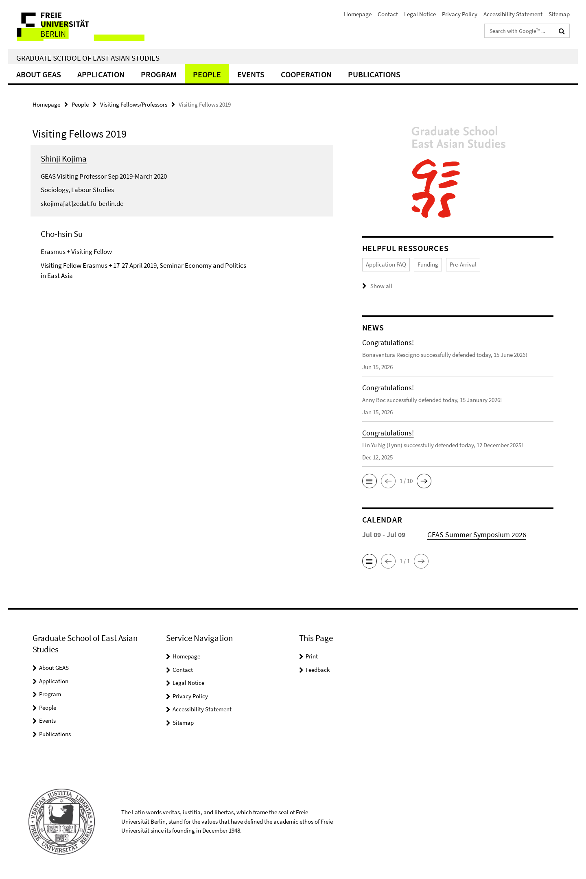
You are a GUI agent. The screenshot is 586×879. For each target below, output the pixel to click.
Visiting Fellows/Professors (133, 104)
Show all (381, 286)
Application (101, 74)
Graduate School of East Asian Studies (88, 58)
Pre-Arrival (463, 264)
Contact (388, 14)
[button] (369, 481)
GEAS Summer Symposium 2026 (476, 534)
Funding (428, 264)
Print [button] (312, 656)
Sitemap (559, 14)
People (207, 74)
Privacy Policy (459, 14)
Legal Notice (420, 14)
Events (251, 74)
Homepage (358, 14)
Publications (374, 74)
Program (159, 74)
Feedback (318, 669)
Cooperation (306, 74)
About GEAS (38, 74)
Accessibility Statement (512, 14)
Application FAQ (386, 264)
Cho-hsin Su (62, 233)
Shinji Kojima (64, 158)
